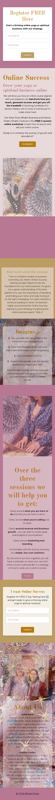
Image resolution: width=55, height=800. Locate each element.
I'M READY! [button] (27, 144)
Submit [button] (27, 55)
